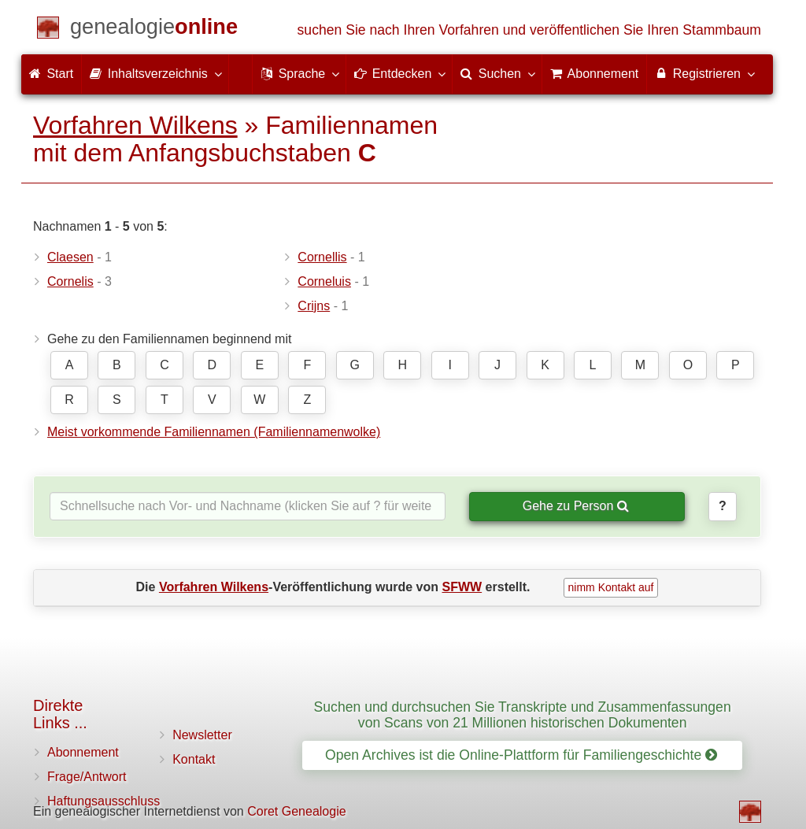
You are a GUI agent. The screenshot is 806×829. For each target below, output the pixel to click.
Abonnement (83, 752)
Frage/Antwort (86, 776)
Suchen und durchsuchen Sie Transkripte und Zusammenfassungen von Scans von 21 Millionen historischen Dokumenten (522, 714)
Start (51, 73)
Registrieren (704, 73)
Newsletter (202, 735)
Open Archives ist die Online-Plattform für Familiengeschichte (521, 755)
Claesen (70, 257)
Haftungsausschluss (103, 801)
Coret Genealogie (296, 811)
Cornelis (70, 281)
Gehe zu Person (576, 506)
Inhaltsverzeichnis (155, 73)
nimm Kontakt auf (611, 587)
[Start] (154, 29)
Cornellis (322, 257)
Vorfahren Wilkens (135, 125)
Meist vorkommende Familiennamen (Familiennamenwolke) (213, 432)
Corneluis (324, 281)
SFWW (462, 587)
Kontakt (193, 759)
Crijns (314, 306)
